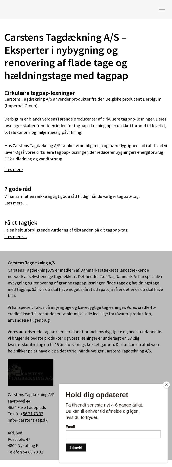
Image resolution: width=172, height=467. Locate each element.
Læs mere (13, 169)
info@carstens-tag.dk (27, 420)
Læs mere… (15, 203)
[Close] (166, 384)
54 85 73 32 (33, 452)
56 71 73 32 (33, 413)
